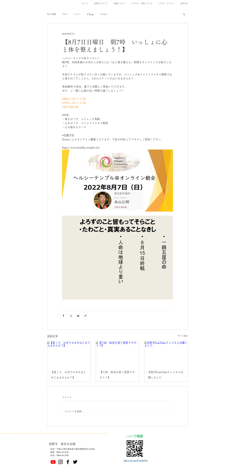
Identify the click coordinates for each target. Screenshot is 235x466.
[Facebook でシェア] (63, 315)
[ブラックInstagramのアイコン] (60, 462)
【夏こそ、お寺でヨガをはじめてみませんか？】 (68, 375)
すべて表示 (182, 336)
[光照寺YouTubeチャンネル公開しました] (166, 353)
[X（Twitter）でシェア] (70, 315)
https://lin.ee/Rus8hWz (135, 460)
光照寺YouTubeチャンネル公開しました (165, 375)
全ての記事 (51, 14)
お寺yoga (90, 14)
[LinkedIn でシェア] (78, 315)
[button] (184, 14)
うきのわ (103, 14)
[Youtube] (53, 462)
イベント (77, 14)
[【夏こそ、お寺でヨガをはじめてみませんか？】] (69, 353)
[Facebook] (68, 462)
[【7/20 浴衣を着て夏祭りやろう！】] (117, 353)
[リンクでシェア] (85, 315)
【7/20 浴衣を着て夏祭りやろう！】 (117, 375)
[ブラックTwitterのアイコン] (75, 462)
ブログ (64, 14)
